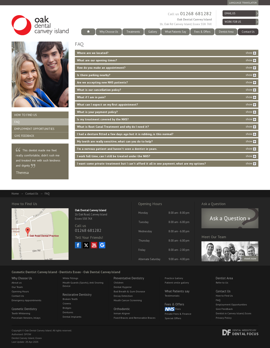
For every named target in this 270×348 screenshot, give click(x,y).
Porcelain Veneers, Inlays (26, 317)
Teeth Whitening (21, 313)
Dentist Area (226, 32)
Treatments (133, 32)
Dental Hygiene (123, 287)
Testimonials (172, 295)
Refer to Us (222, 282)
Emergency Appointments (26, 300)
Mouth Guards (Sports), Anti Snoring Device (83, 284)
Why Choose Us (109, 32)
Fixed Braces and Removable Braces (134, 317)
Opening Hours (20, 291)
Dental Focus (245, 334)
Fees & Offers (202, 32)
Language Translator (243, 2)
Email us (230, 13)
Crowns (67, 303)
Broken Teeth (70, 299)
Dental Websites (242, 330)
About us (17, 282)
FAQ (17, 122)
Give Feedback (24, 136)
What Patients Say (175, 32)
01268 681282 (196, 13)
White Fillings (70, 278)
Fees (173, 309)
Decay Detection (123, 295)
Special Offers (173, 318)
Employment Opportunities (34, 129)
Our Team (17, 287)
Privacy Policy (224, 317)
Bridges (67, 307)
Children (118, 282)
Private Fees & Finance (178, 313)
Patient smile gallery (177, 282)
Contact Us (248, 32)
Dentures (68, 312)
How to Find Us (25, 115)
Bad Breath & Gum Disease (129, 291)
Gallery (152, 32)
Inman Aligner (122, 313)
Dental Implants (72, 316)
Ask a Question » (230, 218)
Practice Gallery (174, 278)
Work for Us (233, 22)
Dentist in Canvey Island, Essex (233, 313)
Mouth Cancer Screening (128, 300)
